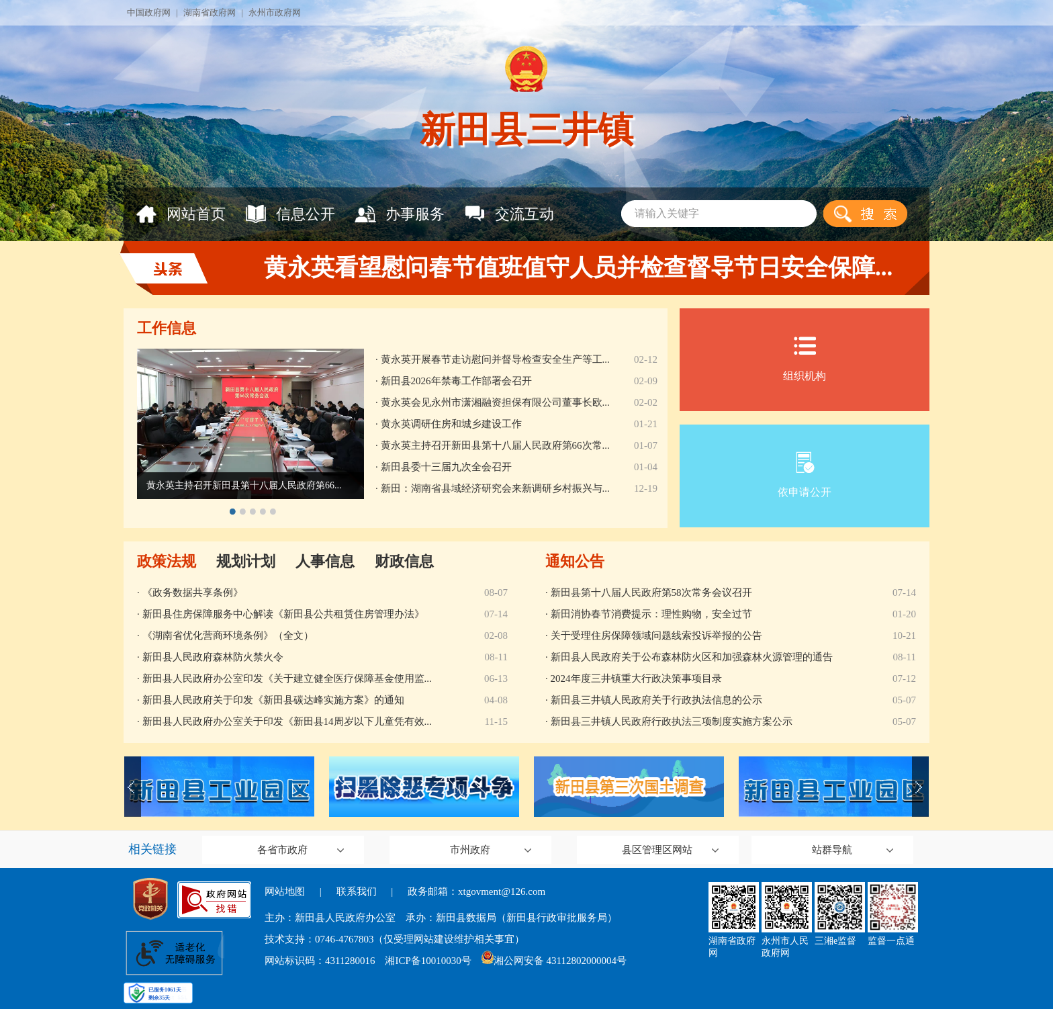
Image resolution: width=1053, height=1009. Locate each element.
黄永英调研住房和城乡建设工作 (451, 424)
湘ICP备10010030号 (428, 960)
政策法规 (166, 561)
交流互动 (509, 214)
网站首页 (181, 214)
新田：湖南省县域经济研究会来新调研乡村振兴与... (495, 488)
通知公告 (574, 561)
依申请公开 (804, 474)
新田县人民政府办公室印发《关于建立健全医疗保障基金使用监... (287, 678)
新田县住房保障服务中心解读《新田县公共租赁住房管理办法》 (283, 614)
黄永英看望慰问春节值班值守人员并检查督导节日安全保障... (578, 268)
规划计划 (245, 561)
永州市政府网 (274, 12)
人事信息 (325, 561)
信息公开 (290, 214)
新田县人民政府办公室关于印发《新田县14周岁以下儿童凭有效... (287, 721)
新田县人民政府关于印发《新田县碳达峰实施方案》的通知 (273, 700)
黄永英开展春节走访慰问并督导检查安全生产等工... (495, 359)
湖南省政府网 (209, 12)
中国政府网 (149, 12)
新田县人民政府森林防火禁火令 (212, 657)
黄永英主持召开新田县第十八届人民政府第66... (244, 485)
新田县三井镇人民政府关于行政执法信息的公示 (656, 700)
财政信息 (404, 561)
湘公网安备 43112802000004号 (554, 960)
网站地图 (285, 891)
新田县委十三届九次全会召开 (446, 467)
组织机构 (804, 358)
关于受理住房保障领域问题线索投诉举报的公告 (656, 635)
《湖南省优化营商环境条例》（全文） (228, 635)
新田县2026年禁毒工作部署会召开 (456, 381)
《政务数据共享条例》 (192, 592)
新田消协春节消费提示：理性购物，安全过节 (651, 614)
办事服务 (400, 214)
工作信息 (166, 328)
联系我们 (356, 891)
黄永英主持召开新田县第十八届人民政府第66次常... (495, 445)
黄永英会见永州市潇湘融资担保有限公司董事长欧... (495, 402)
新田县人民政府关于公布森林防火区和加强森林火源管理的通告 (692, 657)
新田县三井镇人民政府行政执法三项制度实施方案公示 (671, 721)
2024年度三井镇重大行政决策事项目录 (636, 678)
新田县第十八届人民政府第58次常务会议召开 (651, 592)
